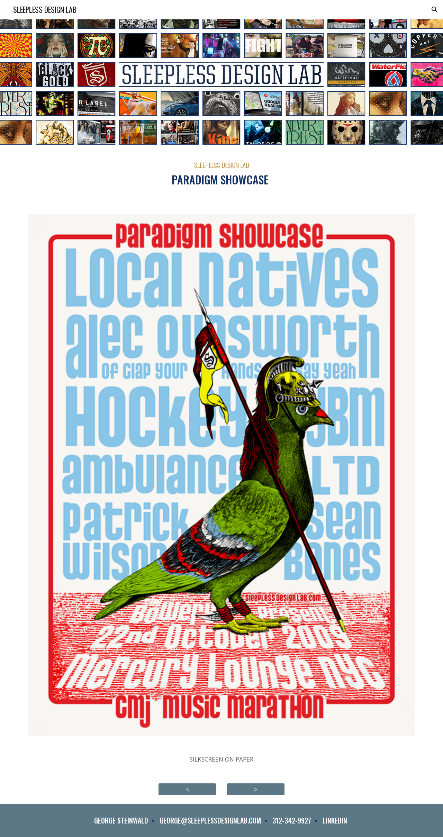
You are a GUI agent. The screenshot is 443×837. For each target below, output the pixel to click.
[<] (187, 789)
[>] (255, 789)
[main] (221, 174)
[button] (434, 9)
